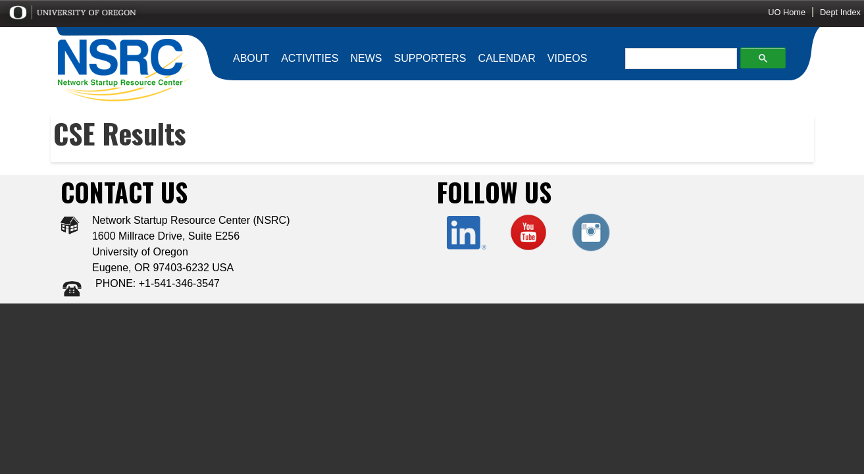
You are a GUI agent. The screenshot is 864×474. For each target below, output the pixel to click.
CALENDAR (507, 58)
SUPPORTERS (430, 58)
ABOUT (251, 58)
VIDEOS (567, 58)
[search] (678, 59)
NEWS (366, 58)
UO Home (786, 12)
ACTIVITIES (309, 58)
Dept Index (840, 12)
